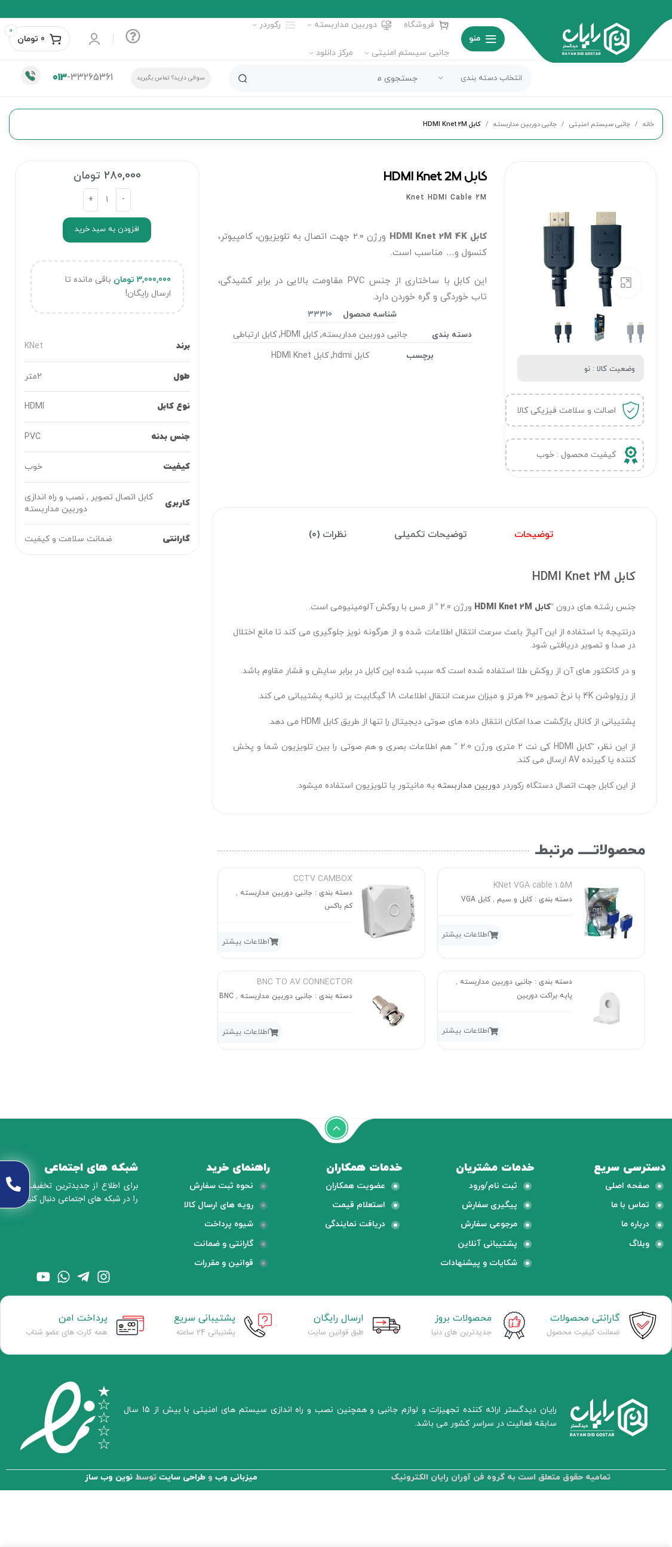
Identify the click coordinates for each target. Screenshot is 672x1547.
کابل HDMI (299, 334)
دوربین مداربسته (468, 785)
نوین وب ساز (109, 1477)
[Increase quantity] (90, 199)
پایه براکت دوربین (544, 995)
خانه (648, 124)
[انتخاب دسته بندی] (480, 78)
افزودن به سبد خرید (107, 229)
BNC (226, 996)
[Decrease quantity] (123, 199)
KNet (33, 346)
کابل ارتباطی (255, 334)
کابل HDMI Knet (300, 355)
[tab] (533, 535)
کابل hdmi (351, 355)
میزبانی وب (236, 1477)
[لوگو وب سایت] (596, 38)
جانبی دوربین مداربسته (525, 124)
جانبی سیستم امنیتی (599, 124)
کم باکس (338, 906)
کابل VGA (475, 899)
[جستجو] (380, 78)
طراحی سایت (182, 1477)
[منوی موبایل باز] (483, 39)
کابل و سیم (514, 899)
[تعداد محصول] (107, 199)
